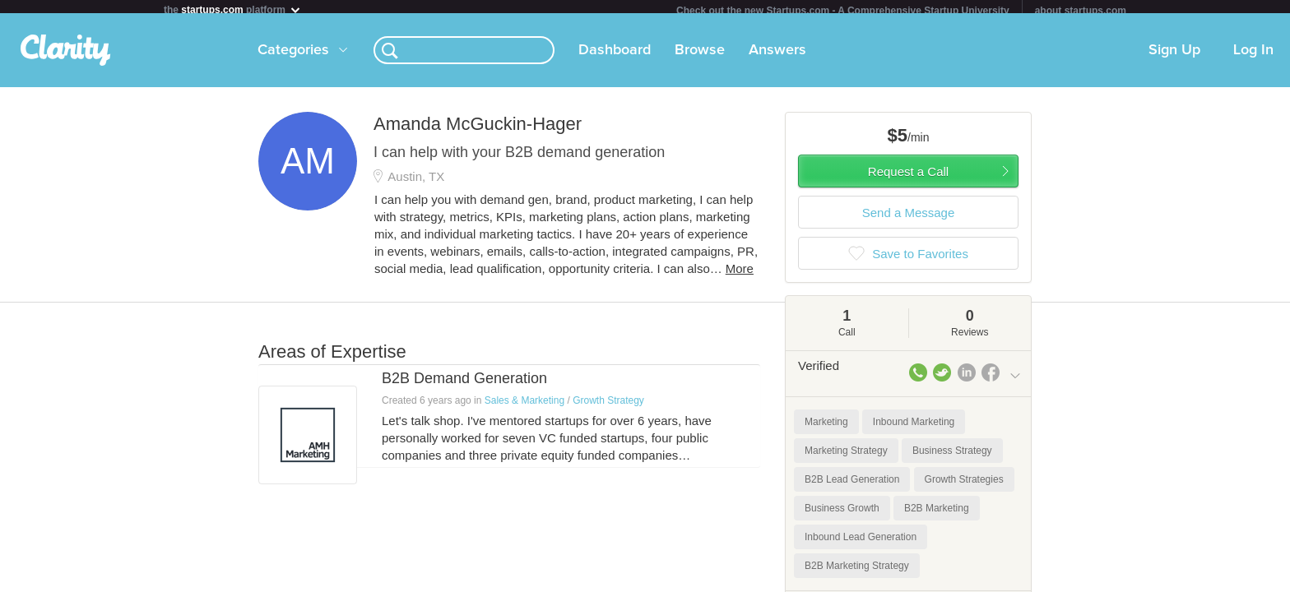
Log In (1253, 56)
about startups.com (1080, 10)
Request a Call (908, 178)
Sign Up (1174, 56)
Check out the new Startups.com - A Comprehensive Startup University (842, 10)
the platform (233, 9)
